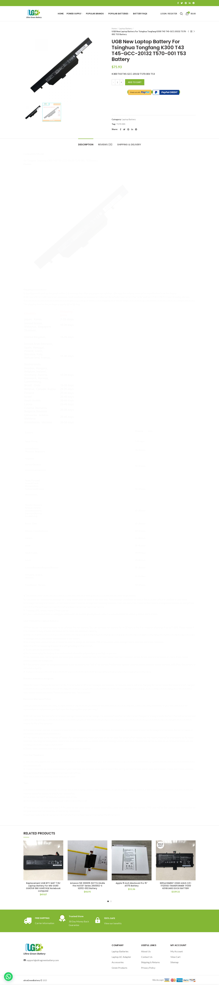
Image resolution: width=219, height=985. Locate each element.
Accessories (118, 962)
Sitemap (174, 962)
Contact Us (146, 956)
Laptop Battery (125, 28)
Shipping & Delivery (129, 144)
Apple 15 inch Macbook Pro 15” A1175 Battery (131, 884)
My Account (176, 951)
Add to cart (134, 82)
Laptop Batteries (120, 951)
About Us (146, 951)
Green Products (119, 967)
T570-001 (120, 124)
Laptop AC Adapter (121, 956)
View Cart (175, 956)
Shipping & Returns (150, 962)
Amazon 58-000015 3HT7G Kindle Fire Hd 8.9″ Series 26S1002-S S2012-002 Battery (87, 886)
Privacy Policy (148, 967)
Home (114, 28)
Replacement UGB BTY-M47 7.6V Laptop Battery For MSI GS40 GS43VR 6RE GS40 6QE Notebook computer (43, 887)
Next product (194, 31)
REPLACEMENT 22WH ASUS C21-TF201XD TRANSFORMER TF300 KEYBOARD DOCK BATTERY (176, 886)
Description (85, 144)
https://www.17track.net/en (54, 610)
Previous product (188, 31)
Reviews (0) (105, 144)
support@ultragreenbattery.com (43, 960)
